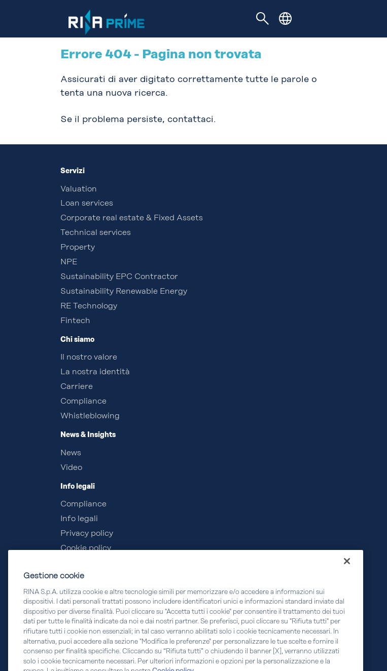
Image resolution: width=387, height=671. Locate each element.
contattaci (190, 119)
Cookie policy (85, 548)
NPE (68, 262)
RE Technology (88, 306)
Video (71, 468)
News (70, 453)
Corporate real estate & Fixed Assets (131, 218)
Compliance (83, 402)
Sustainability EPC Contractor (119, 277)
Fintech (75, 321)
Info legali (79, 519)
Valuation (78, 189)
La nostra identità (95, 372)
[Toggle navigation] (262, 18)
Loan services (86, 204)
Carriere (76, 387)
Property (77, 248)
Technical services (95, 233)
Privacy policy (86, 534)
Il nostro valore (88, 357)
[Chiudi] (347, 578)
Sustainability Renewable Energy (123, 292)
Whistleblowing (90, 416)
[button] (285, 18)
